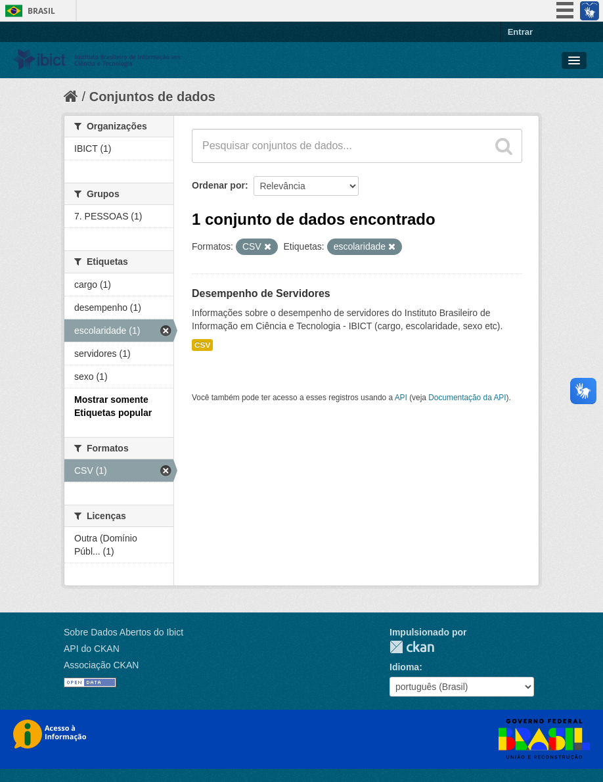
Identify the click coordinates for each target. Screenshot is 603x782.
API (401, 397)
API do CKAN (92, 648)
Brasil (41, 10)
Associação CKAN (101, 665)
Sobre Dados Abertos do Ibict (123, 632)
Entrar (520, 32)
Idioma (404, 667)
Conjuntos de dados (152, 96)
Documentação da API (467, 397)
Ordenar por (218, 185)
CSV (202, 345)
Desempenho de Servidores (261, 293)
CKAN (412, 647)
